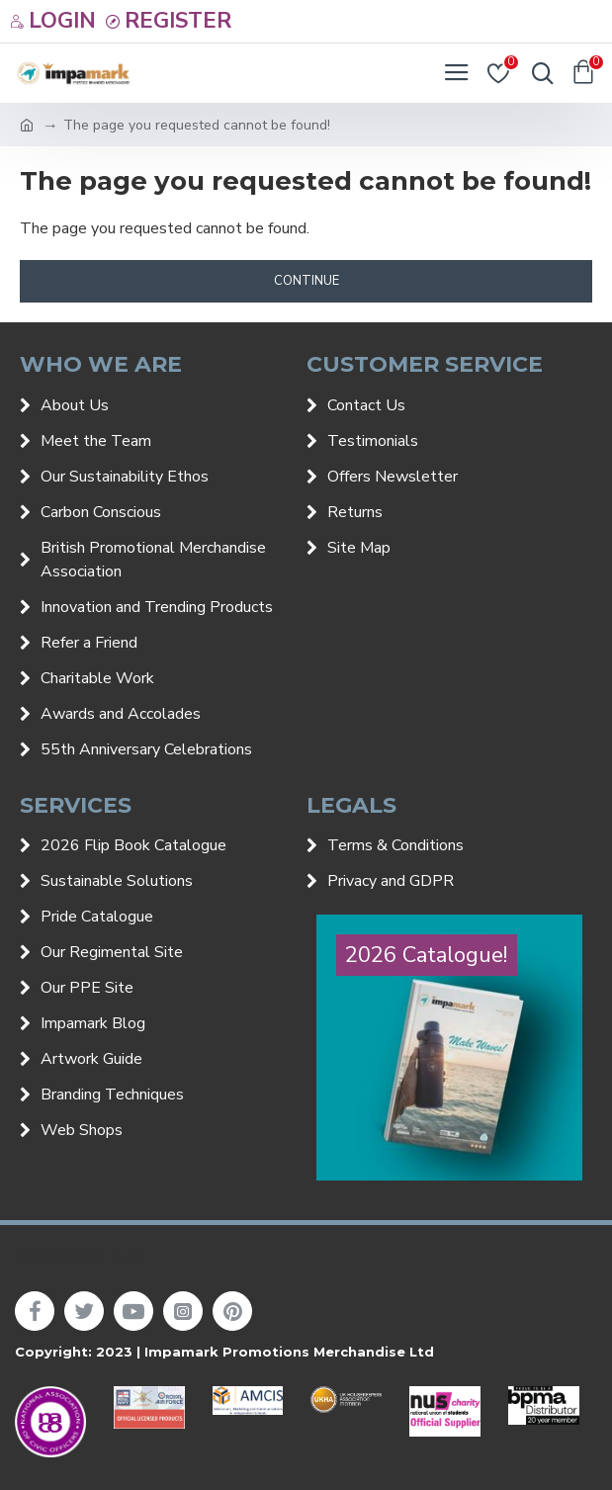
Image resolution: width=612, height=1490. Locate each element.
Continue (306, 281)
